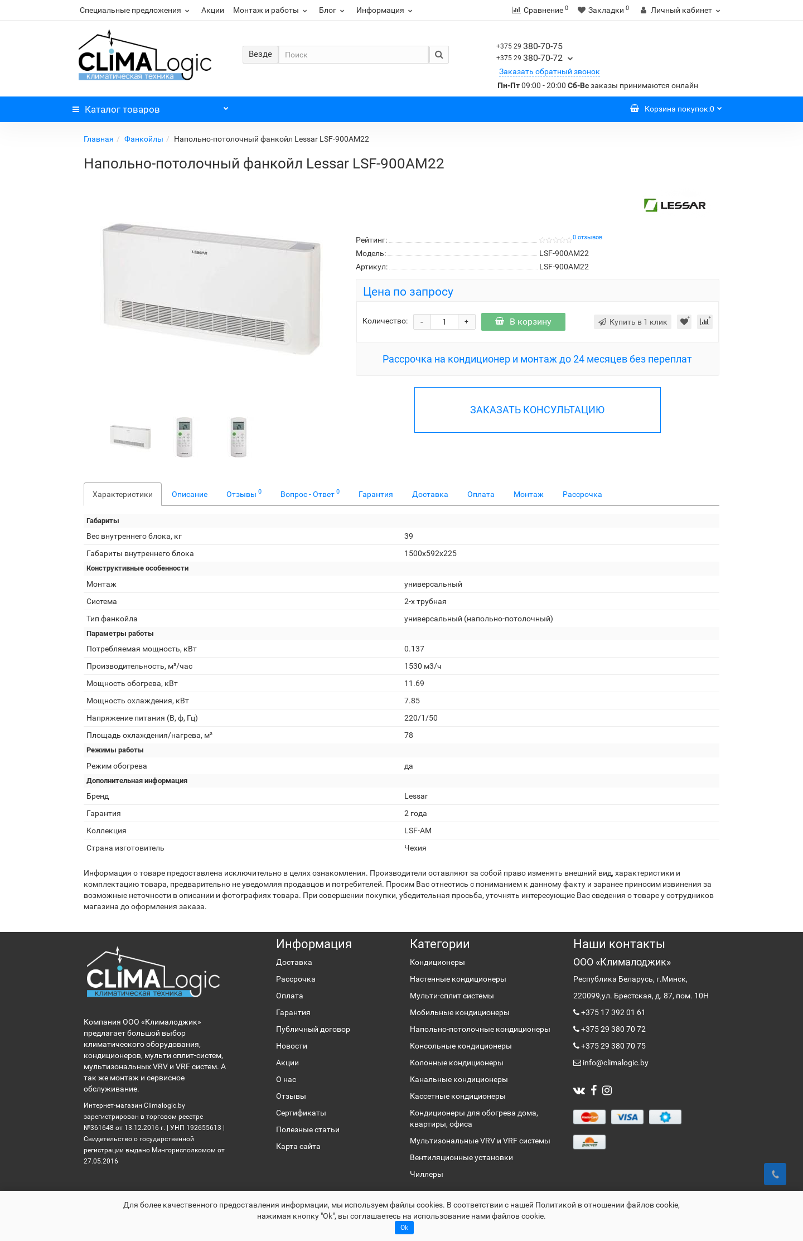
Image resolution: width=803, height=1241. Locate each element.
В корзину (523, 321)
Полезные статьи (308, 1129)
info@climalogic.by (615, 1062)
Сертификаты (301, 1112)
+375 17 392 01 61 (612, 1012)
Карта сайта (298, 1146)
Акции (212, 10)
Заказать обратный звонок (549, 71)
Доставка (430, 494)
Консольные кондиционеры (461, 1045)
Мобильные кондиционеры (460, 1012)
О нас (286, 1079)
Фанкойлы (143, 138)
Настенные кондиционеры (458, 978)
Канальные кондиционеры (459, 1079)
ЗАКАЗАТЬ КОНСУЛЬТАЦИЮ (537, 410)
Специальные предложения (136, 10)
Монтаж (529, 494)
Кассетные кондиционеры (458, 1096)
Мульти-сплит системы (452, 995)
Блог (333, 10)
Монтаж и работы (271, 10)
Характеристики (123, 494)
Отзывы (244, 493)
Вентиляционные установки (461, 1157)
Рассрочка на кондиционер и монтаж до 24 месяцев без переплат (537, 359)
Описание (189, 494)
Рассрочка (582, 494)
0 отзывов (587, 237)
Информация (385, 10)
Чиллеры (426, 1174)
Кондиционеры (437, 962)
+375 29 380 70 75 (612, 1045)
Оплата (481, 494)
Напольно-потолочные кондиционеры (480, 1029)
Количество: (385, 320)
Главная (99, 138)
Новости (291, 1045)
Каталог (150, 106)
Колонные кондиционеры (457, 1062)
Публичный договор (313, 1029)
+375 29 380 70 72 (612, 1029)
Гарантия (376, 494)
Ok (404, 1228)
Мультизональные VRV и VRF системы (480, 1140)
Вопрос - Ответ (310, 493)
